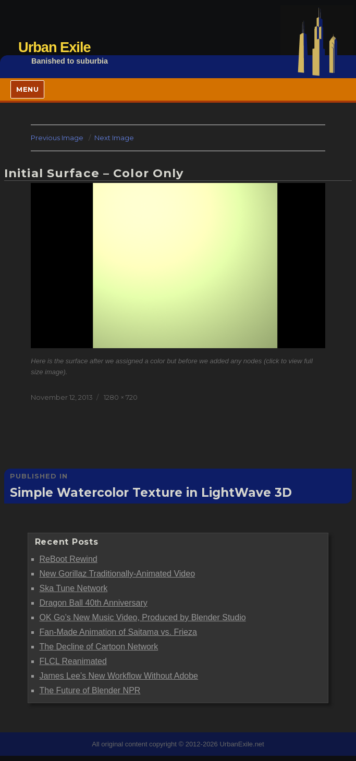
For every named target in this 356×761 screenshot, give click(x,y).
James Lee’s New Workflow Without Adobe (119, 675)
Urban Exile (54, 47)
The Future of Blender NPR (90, 690)
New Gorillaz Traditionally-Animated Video (117, 573)
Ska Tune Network (74, 588)
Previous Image (57, 137)
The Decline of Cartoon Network (99, 646)
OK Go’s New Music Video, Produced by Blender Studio (143, 617)
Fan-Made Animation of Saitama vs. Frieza (118, 632)
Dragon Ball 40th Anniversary (94, 602)
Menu (27, 89)
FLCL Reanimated (73, 661)
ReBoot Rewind (68, 559)
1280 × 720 (121, 397)
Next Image (114, 137)
